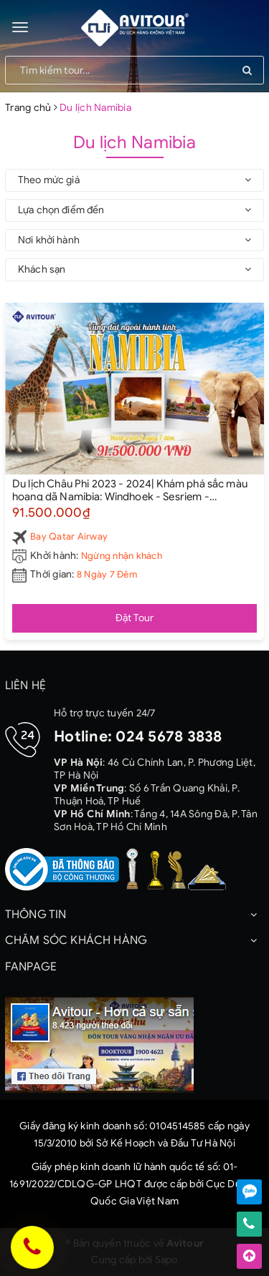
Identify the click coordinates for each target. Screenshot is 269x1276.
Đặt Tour (134, 618)
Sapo (166, 1260)
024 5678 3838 (168, 736)
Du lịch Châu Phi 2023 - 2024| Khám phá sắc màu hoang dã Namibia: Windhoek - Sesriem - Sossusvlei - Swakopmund (129, 489)
